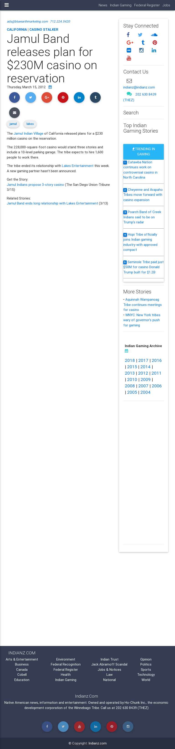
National (109, 680)
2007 (143, 385)
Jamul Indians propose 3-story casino (36, 184)
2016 (157, 360)
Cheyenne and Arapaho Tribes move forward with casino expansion (143, 194)
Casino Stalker (43, 29)
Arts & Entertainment (22, 659)
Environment (65, 659)
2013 (130, 373)
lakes (30, 124)
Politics (146, 664)
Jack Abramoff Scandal (109, 664)
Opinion (146, 659)
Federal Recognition (66, 664)
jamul (13, 124)
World (146, 680)
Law (109, 674)
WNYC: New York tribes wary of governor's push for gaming (141, 320)
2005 (132, 392)
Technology (146, 674)
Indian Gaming (120, 5)
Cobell (22, 674)
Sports (146, 669)
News (103, 5)
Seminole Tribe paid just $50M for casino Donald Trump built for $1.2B (143, 267)
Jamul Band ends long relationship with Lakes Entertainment (53, 203)
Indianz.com (97, 743)
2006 (157, 385)
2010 (132, 379)
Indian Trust (109, 659)
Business (22, 664)
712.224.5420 (60, 21)
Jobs (166, 5)
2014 (145, 366)
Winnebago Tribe (86, 708)
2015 (132, 366)
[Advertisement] (59, 390)
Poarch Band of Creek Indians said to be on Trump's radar (142, 217)
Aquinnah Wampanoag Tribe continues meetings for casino (142, 304)
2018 (130, 360)
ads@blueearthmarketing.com (27, 21)
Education (21, 680)
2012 (143, 373)
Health (66, 674)
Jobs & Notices (109, 669)
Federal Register (147, 5)
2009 (146, 379)
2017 (143, 360)
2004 (145, 392)
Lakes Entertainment (77, 166)
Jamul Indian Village (28, 133)
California (17, 29)
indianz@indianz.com (139, 87)
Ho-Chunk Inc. (135, 702)
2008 (130, 385)
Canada (22, 669)
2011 (157, 373)
